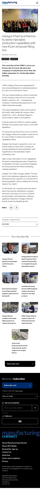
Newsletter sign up (10, 449)
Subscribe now (13, 364)
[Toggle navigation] (37, 2)
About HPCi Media (9, 446)
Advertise (6, 455)
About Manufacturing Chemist (14, 443)
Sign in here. (19, 391)
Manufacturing (5, 58)
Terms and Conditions (11, 458)
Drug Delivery (14, 58)
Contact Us (6, 452)
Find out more (7, 396)
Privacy (5, 461)
